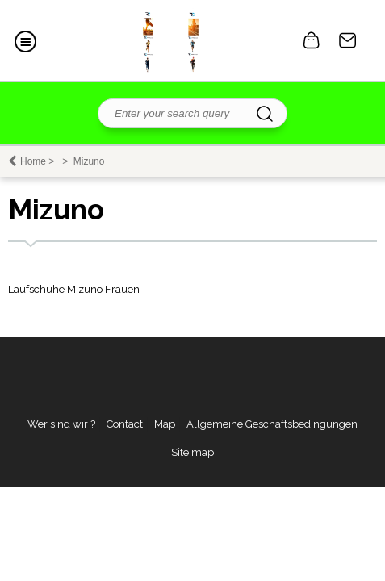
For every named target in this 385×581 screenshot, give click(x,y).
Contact (348, 40)
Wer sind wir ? (61, 424)
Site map (192, 452)
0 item (311, 40)
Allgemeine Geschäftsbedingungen (272, 424)
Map (164, 424)
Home (33, 161)
